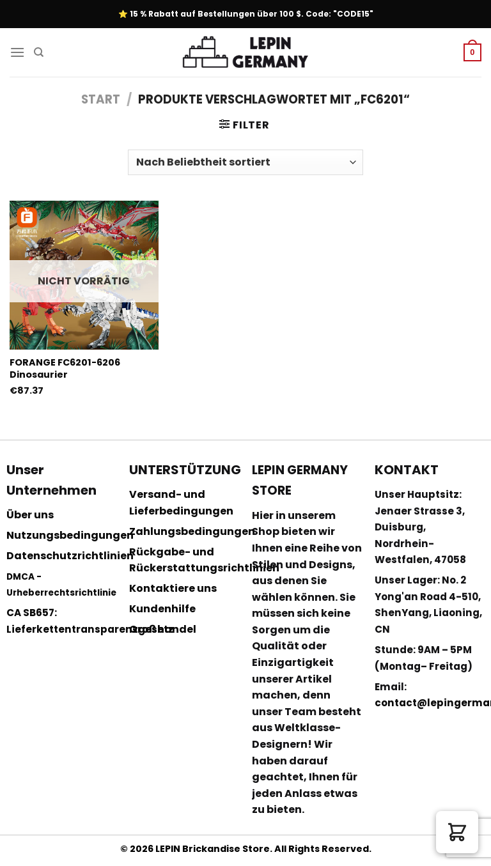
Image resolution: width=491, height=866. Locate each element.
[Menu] (17, 52)
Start (100, 99)
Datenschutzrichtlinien (70, 555)
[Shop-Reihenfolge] (245, 162)
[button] (457, 832)
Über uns (30, 514)
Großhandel (162, 629)
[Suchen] (38, 52)
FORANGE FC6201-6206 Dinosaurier (65, 368)
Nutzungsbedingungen (70, 535)
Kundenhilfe (162, 608)
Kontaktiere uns (173, 588)
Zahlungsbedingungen (192, 531)
